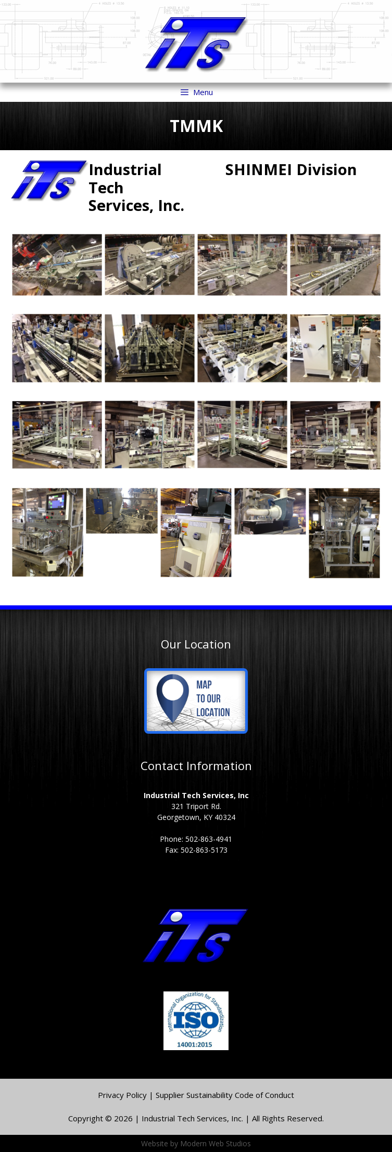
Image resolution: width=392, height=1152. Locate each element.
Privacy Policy (123, 1095)
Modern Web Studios (215, 1143)
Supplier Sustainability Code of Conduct (225, 1095)
